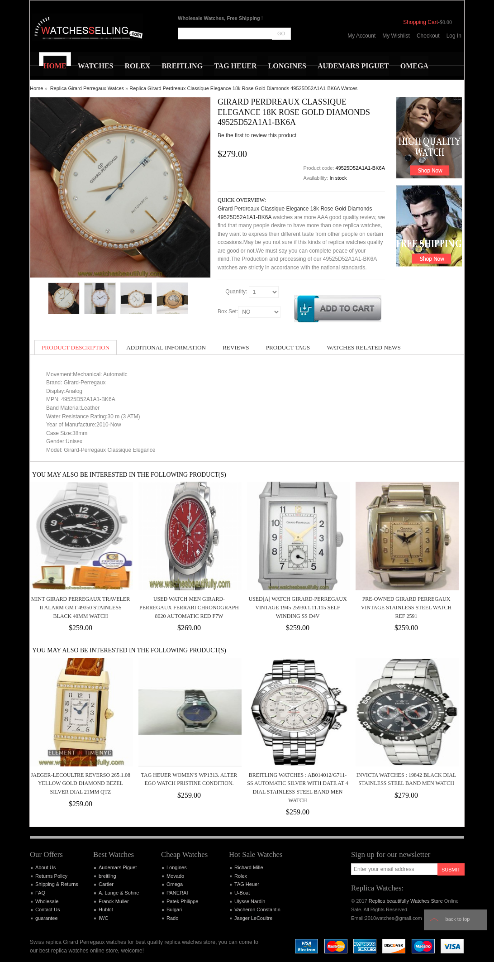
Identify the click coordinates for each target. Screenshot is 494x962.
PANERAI (177, 892)
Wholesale (46, 901)
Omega (174, 884)
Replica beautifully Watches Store (406, 901)
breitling (107, 876)
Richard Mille (248, 867)
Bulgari (174, 909)
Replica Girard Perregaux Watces (87, 88)
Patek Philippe (182, 901)
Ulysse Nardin (249, 901)
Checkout (428, 36)
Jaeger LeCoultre (253, 918)
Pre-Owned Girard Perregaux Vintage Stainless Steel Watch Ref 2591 (406, 607)
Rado (172, 918)
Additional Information (166, 347)
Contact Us (47, 909)
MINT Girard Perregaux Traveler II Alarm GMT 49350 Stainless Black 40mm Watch (80, 607)
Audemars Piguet (118, 867)
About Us (45, 867)
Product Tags (288, 347)
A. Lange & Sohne (119, 892)
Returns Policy (51, 876)
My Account (361, 36)
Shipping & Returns (56, 884)
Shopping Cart (420, 22)
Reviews (236, 347)
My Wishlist (396, 36)
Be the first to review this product (257, 135)
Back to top (458, 919)
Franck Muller (114, 901)
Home (36, 88)
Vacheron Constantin (257, 909)
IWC (103, 918)
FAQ (40, 892)
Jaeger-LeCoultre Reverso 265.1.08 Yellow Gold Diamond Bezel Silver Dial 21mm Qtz (80, 783)
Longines (176, 867)
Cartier (106, 884)
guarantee (46, 918)
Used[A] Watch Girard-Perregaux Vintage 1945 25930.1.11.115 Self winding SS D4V (297, 607)
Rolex (240, 876)
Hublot (106, 909)
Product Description (75, 347)
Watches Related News (363, 347)
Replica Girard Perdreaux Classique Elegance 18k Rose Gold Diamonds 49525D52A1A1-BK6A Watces (243, 88)
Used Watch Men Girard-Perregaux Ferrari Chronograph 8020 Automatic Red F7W (189, 607)
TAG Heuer (246, 884)
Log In (453, 36)
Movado (175, 876)
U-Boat (242, 892)
